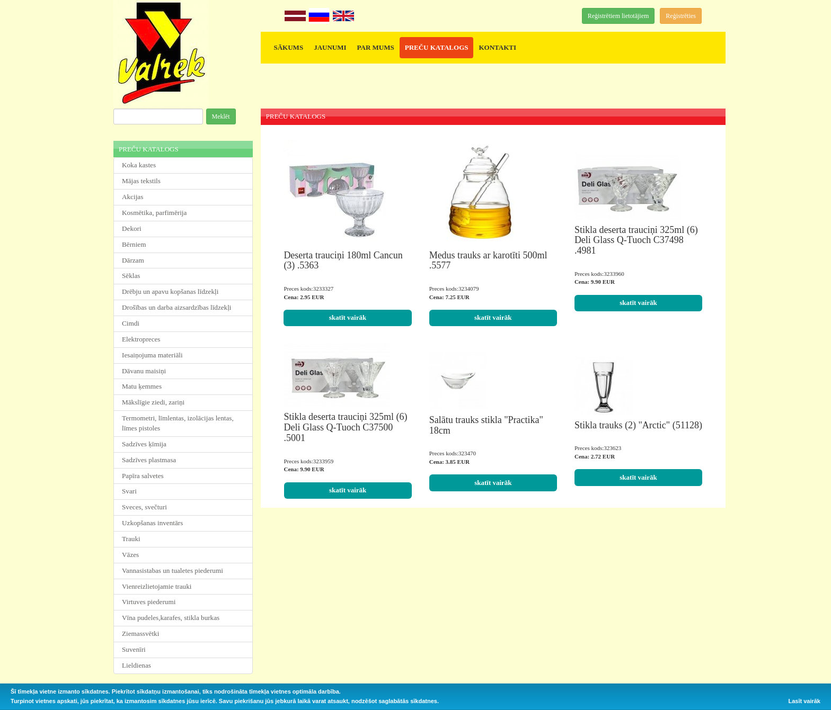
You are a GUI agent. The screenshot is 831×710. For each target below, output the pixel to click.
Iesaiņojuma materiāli (152, 355)
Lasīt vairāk (804, 701)
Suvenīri (134, 649)
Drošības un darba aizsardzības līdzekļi (177, 307)
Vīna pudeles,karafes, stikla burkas (170, 618)
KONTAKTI (497, 47)
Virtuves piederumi (148, 602)
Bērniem (134, 244)
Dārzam (133, 260)
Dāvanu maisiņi (144, 371)
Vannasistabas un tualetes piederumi (172, 570)
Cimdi (130, 323)
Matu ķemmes (142, 386)
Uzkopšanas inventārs (152, 523)
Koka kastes (139, 165)
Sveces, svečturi (144, 507)
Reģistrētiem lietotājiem (618, 16)
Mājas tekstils (141, 181)
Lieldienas (136, 665)
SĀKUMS (289, 47)
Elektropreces (141, 339)
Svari (129, 491)
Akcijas (132, 197)
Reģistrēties (681, 16)
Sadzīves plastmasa (149, 460)
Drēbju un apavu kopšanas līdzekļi (170, 291)
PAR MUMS (375, 47)
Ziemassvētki (140, 633)
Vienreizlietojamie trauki (156, 586)
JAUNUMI (330, 47)
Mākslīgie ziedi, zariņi (153, 402)
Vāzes (130, 555)
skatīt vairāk (347, 317)
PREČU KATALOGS (436, 47)
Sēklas (131, 276)
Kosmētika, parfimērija (154, 213)
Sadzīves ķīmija (144, 444)
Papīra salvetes (143, 476)
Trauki (131, 539)
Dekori (132, 228)
